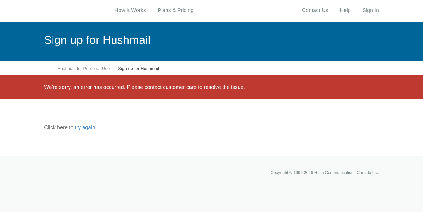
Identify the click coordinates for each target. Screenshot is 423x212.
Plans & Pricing (176, 10)
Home (47, 68)
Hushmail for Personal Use (83, 68)
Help (345, 10)
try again (85, 127)
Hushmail (67, 172)
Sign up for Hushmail (138, 68)
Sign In (370, 10)
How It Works (130, 10)
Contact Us (315, 10)
